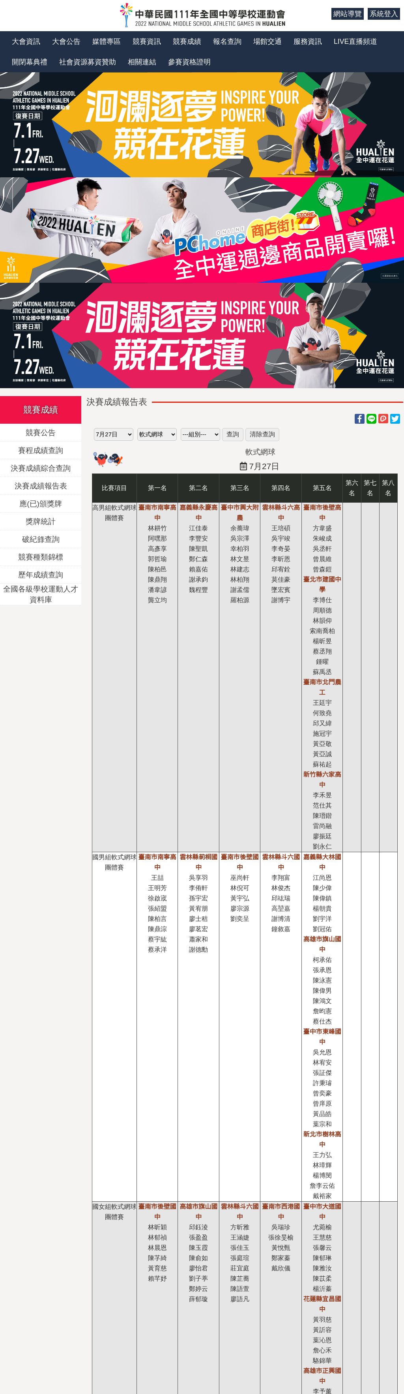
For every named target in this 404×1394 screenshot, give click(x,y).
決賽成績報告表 (41, 485)
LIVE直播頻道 (355, 41)
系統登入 (384, 14)
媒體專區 (106, 41)
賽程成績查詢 (40, 450)
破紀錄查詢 (41, 539)
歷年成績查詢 (40, 574)
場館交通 (267, 41)
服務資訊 (308, 41)
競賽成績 (187, 41)
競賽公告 (41, 432)
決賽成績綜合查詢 (41, 468)
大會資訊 (26, 41)
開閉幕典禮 (29, 62)
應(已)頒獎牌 (40, 503)
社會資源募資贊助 (87, 62)
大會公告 (66, 41)
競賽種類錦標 (40, 556)
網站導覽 (347, 14)
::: (322, 14)
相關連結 (142, 62)
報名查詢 (227, 41)
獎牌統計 (41, 521)
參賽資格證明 (189, 62)
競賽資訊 (147, 41)
